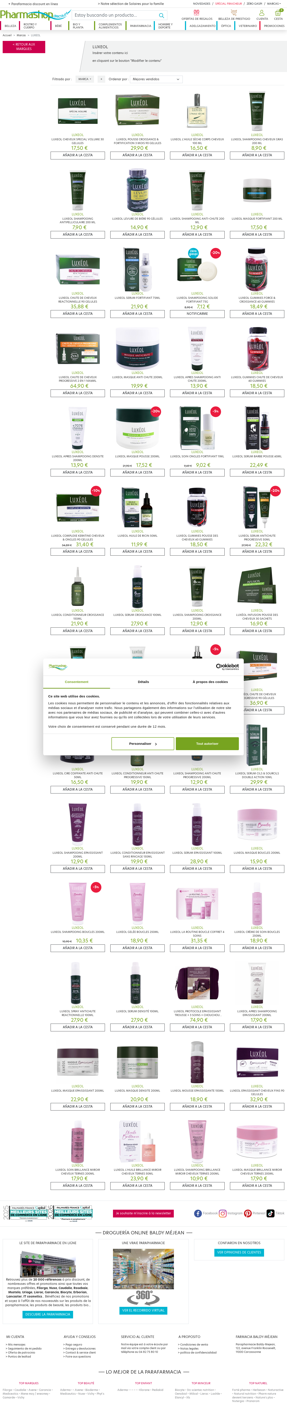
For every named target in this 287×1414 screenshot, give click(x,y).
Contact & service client (81, 1352)
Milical (193, 1394)
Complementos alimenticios (110, 25)
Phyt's (100, 1394)
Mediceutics (10, 1394)
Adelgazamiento (202, 26)
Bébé (58, 26)
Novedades (201, 4)
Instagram (231, 1213)
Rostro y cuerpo (30, 25)
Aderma (65, 1390)
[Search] (115, 15)
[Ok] (163, 15)
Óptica (226, 26)
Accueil (7, 35)
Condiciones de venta (194, 1344)
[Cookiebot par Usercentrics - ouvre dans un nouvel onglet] (219, 667)
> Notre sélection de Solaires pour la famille (131, 4)
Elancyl (179, 1397)
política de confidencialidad (198, 1352)
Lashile (215, 1394)
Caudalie (20, 1390)
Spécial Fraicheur (228, 4)
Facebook (206, 1213)
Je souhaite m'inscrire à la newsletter (143, 1213)
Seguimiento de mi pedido (25, 1348)
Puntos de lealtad (19, 1356)
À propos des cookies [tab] (210, 682)
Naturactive (275, 1390)
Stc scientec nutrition (200, 1390)
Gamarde (9, 1397)
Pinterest (255, 1213)
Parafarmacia (140, 26)
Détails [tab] (143, 682)
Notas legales (189, 1348)
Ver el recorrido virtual (143, 1310)
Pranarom (252, 1401)
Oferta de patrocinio (21, 1352)
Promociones (274, 26)
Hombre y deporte (165, 25)
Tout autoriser (207, 743)
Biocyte (179, 1390)
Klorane (144, 1390)
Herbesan (259, 1390)
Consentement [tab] (76, 682)
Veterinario (248, 26)
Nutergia (238, 1401)
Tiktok (275, 1213)
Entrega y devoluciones (81, 1348)
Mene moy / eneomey (34, 1394)
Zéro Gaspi (254, 4)
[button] (262, 15)
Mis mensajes (16, 1344)
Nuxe (81, 1394)
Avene (33, 1390)
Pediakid (157, 1390)
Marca (83, 79)
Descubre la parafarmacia (47, 1314)
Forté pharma (241, 1390)
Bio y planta (78, 25)
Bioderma (91, 1390)
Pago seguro (74, 1344)
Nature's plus (264, 1397)
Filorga (7, 1390)
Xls (188, 1397)
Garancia (45, 1390)
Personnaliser (143, 743)
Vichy (20, 1397)
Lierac (204, 1394)
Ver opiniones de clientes (239, 1252)
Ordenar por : (119, 79)
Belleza (10, 26)
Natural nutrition (245, 1394)
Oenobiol (181, 1394)
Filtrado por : (62, 79)
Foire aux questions (78, 1356)
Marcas (273, 4)
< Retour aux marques (24, 46)
